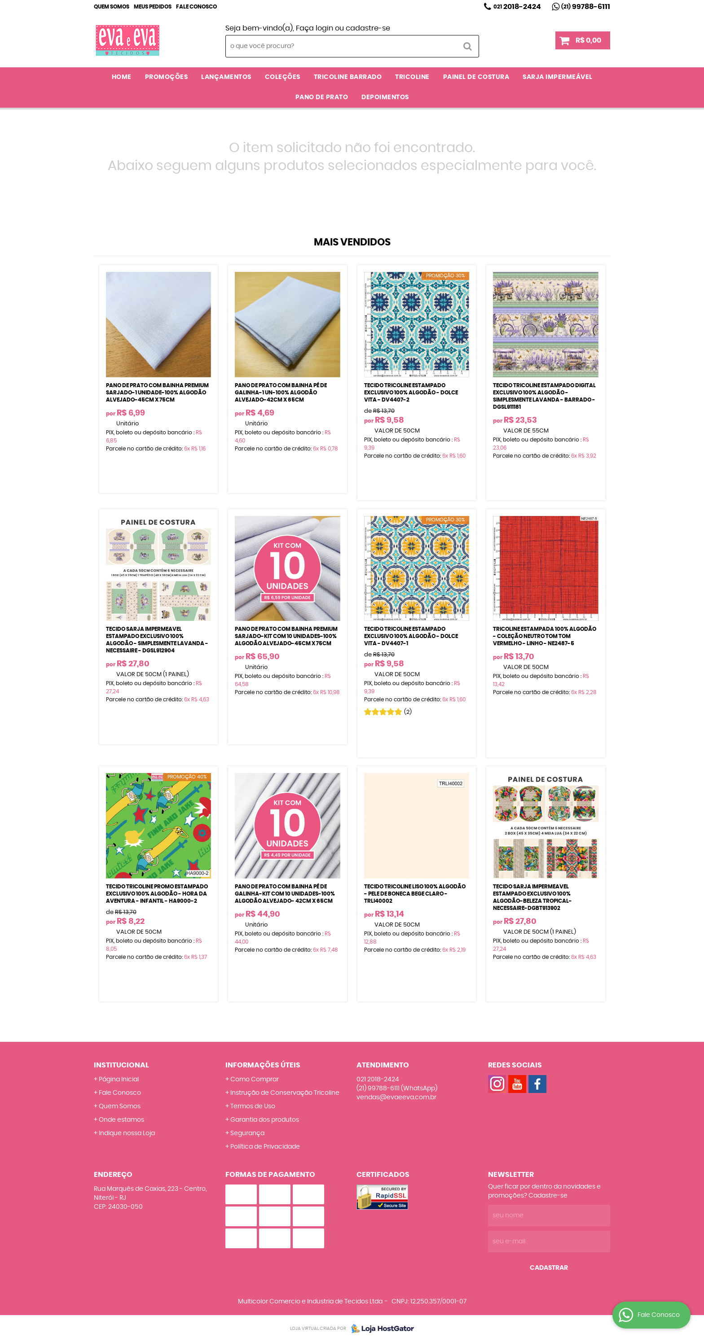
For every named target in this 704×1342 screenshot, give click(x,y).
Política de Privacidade (265, 1147)
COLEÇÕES (282, 77)
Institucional (121, 1065)
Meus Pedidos (153, 6)
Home (122, 77)
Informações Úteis (262, 1065)
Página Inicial (119, 1079)
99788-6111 (585, 6)
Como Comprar (254, 1079)
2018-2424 (517, 6)
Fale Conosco (196, 6)
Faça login (314, 28)
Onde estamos (121, 1120)
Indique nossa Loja (127, 1133)
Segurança (247, 1133)
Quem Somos (111, 6)
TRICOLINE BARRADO (348, 77)
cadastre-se (368, 28)
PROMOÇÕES (166, 77)
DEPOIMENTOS (385, 97)
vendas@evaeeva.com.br (396, 1097)
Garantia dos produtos (264, 1120)
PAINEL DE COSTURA (476, 77)
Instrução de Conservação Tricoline (284, 1093)
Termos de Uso (252, 1106)
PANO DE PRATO (321, 97)
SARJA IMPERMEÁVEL (558, 77)
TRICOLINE (412, 77)
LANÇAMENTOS (226, 77)
